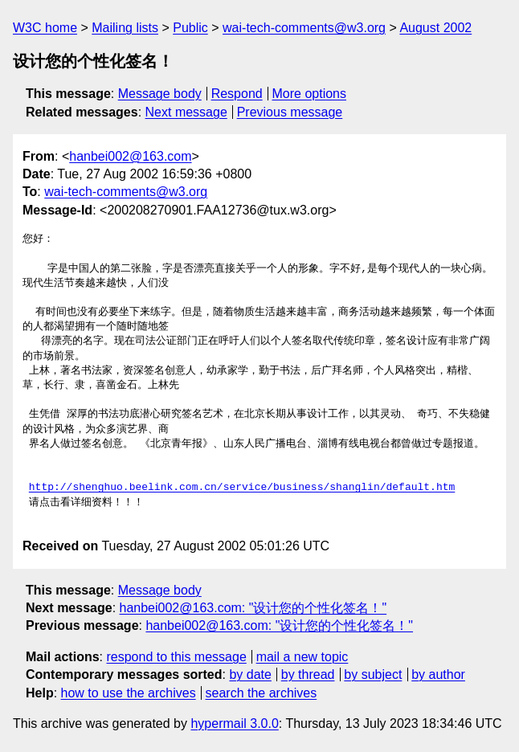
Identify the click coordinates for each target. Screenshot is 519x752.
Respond (237, 93)
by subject (373, 674)
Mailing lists (125, 28)
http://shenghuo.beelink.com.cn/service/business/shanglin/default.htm (242, 487)
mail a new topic (302, 657)
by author (438, 674)
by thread (308, 674)
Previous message (290, 112)
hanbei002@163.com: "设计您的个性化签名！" (253, 608)
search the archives (261, 693)
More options (309, 93)
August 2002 (435, 28)
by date (250, 674)
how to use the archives (128, 693)
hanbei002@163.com (130, 156)
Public (190, 28)
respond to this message (176, 657)
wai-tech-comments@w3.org (304, 28)
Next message (186, 112)
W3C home (45, 28)
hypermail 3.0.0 (234, 723)
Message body (160, 93)
